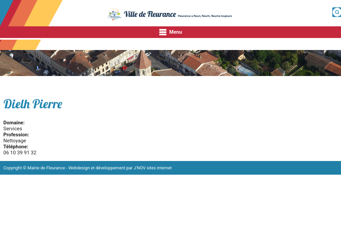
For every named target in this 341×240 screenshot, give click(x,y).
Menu (170, 32)
